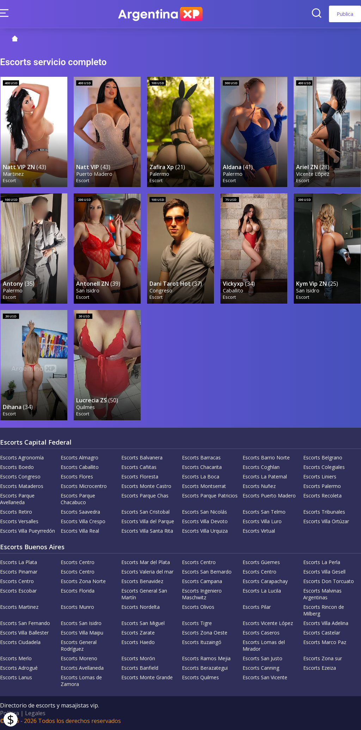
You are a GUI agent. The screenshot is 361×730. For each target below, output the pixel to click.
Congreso (160, 290)
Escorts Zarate (138, 632)
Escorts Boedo (17, 467)
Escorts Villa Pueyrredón (27, 530)
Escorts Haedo (138, 642)
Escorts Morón (138, 658)
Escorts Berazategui (205, 667)
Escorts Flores (77, 476)
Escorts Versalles (19, 521)
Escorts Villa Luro (262, 521)
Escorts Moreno (79, 658)
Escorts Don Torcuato (328, 581)
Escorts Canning (261, 667)
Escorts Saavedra (80, 511)
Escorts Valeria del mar (147, 571)
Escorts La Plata (18, 562)
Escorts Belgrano (322, 457)
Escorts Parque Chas (145, 495)
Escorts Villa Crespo (83, 521)
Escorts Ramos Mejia (206, 658)
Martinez (13, 174)
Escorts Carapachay (265, 581)
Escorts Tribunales (324, 511)
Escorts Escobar (18, 590)
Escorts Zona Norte (83, 581)
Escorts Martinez (19, 607)
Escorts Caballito (80, 467)
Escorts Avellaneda (82, 667)
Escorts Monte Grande (147, 677)
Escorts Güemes (261, 562)
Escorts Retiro (16, 511)
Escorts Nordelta (140, 607)
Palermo (159, 174)
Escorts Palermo (322, 486)
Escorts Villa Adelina (325, 623)
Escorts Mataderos (21, 486)
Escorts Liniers (319, 476)
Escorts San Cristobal (145, 511)
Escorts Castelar (321, 632)
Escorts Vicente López (268, 623)
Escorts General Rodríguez (79, 645)
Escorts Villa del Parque (147, 521)
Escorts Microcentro (84, 486)
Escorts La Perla (321, 562)
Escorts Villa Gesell (324, 571)
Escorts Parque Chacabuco (78, 499)
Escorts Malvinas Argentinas (322, 594)
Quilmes (85, 407)
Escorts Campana (202, 581)
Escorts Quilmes (200, 677)
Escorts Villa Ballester (24, 632)
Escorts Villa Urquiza (205, 530)
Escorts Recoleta (322, 495)
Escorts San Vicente (265, 677)
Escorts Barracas (201, 457)
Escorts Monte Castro (146, 486)
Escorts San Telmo (264, 511)
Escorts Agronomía (22, 457)
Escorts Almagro (79, 457)
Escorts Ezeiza (319, 667)
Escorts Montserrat (204, 486)
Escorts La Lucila (262, 590)
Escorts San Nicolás (204, 511)
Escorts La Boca (200, 476)
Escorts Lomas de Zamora (81, 680)
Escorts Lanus (16, 677)
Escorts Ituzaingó (201, 642)
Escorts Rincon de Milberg (323, 610)
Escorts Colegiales (324, 467)
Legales (35, 713)
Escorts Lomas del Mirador (264, 645)
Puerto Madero (94, 174)
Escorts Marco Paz (324, 642)
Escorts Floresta (139, 476)
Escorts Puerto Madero (269, 495)
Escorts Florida (77, 590)
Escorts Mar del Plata (145, 562)
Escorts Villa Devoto (205, 521)
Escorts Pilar (257, 607)
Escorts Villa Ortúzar (326, 521)
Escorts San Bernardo (207, 571)
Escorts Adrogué (19, 667)
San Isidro (87, 290)
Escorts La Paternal (265, 476)
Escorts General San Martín (144, 594)
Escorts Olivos (198, 607)
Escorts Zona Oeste (204, 632)
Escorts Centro (77, 562)
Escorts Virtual (259, 530)
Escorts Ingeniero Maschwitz (202, 594)
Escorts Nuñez (259, 486)
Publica (345, 14)
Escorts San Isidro (81, 623)
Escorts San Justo (262, 658)
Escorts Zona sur (322, 658)
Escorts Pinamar (18, 571)
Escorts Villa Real (80, 530)
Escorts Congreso (20, 476)
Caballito (233, 290)
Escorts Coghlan (261, 467)
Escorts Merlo (16, 658)
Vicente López (312, 174)
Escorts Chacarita (202, 467)
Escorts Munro (77, 607)
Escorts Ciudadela (20, 642)
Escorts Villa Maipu (82, 632)
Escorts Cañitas (139, 467)
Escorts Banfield (139, 667)
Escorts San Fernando (25, 623)
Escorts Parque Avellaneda (17, 499)
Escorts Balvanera (142, 457)
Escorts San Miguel (143, 623)
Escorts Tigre (197, 623)
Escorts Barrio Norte (266, 457)
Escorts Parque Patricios (210, 495)
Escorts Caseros (261, 632)
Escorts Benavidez (142, 581)
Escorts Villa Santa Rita (147, 530)
